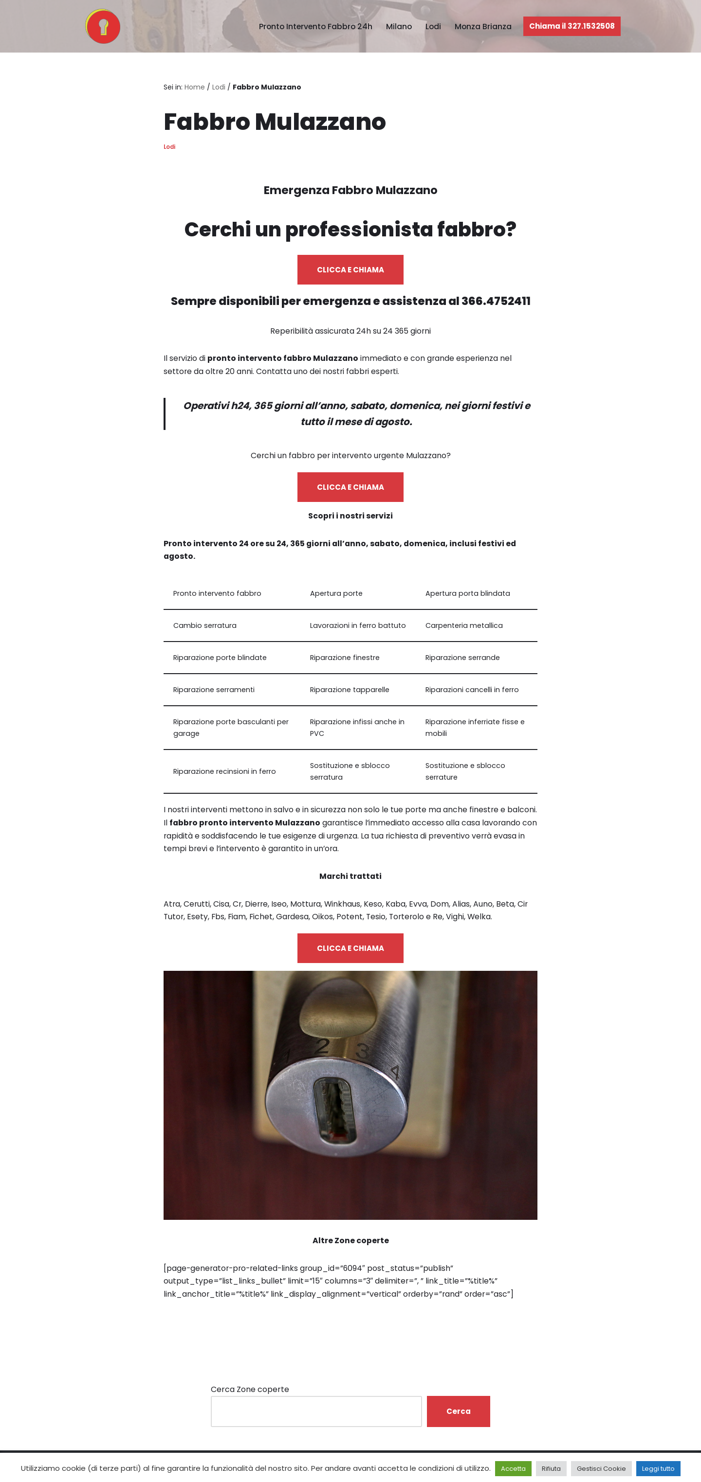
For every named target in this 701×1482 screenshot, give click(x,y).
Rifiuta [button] (551, 1468)
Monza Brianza (483, 26)
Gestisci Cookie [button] (601, 1468)
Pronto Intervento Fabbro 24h (313, 26)
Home (194, 87)
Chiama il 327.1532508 (572, 26)
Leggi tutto (658, 1468)
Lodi (432, 26)
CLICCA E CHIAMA (350, 270)
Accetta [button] (513, 1468)
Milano (398, 26)
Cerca (458, 1418)
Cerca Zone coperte (250, 1396)
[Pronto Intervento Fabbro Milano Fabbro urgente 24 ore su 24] (100, 26)
